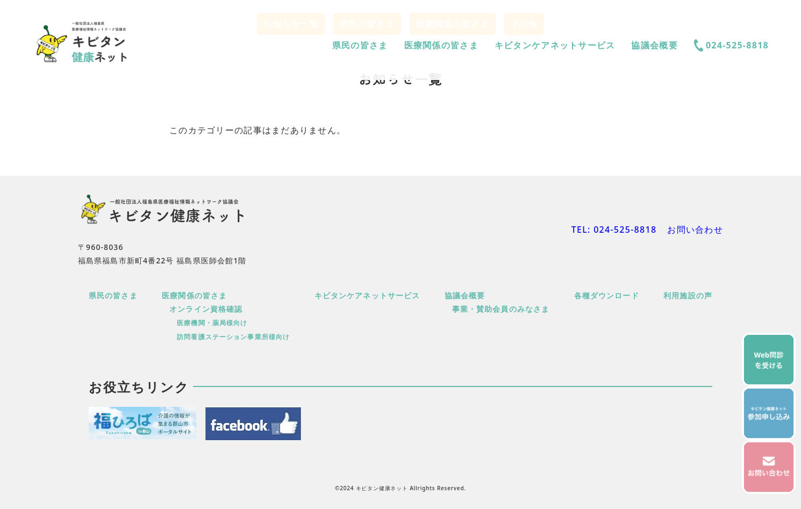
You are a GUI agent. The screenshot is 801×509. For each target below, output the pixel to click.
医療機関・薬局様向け (212, 322)
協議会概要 (654, 45)
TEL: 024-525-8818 (614, 229)
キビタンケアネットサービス (555, 45)
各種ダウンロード (606, 295)
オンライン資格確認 (205, 309)
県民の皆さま (360, 45)
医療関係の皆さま (441, 45)
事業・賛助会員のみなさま (500, 309)
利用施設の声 (687, 295)
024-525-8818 (731, 45)
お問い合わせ (695, 229)
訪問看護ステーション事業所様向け (233, 336)
